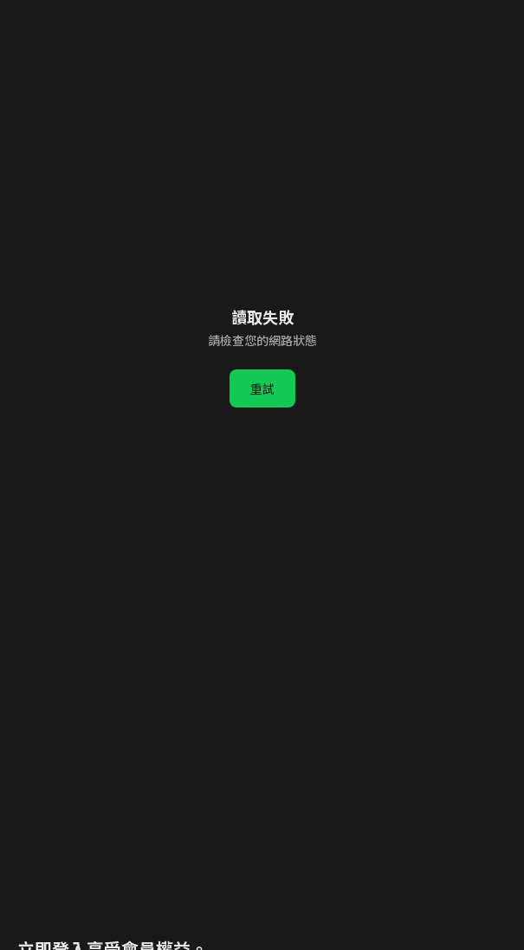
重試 (262, 388)
